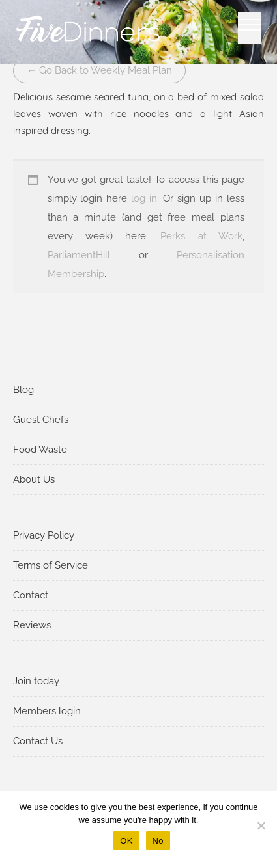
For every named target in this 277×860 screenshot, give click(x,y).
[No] (260, 825)
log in (144, 198)
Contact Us (38, 741)
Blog (23, 390)
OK (126, 841)
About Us (34, 479)
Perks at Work (201, 236)
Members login (47, 711)
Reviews (32, 625)
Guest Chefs (40, 419)
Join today (36, 681)
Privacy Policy (43, 535)
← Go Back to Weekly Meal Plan (99, 70)
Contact (30, 595)
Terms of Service (50, 565)
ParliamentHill (79, 255)
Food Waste (40, 449)
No (158, 841)
